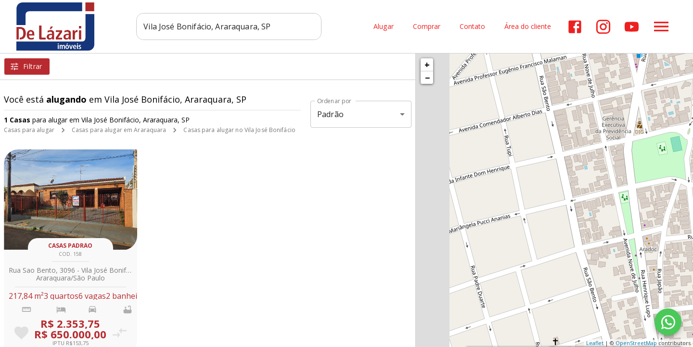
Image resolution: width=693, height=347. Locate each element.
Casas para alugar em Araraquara (119, 130)
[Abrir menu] (661, 26)
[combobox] (228, 26)
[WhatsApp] (667, 321)
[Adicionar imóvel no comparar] (119, 332)
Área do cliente (527, 27)
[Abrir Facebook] (574, 26)
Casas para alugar (29, 130)
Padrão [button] (330, 114)
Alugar (383, 27)
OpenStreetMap (636, 343)
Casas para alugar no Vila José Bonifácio (239, 130)
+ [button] (427, 64)
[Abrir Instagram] (603, 26)
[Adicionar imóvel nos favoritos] (21, 332)
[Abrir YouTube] (631, 26)
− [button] (427, 77)
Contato (472, 27)
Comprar (426, 27)
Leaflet (594, 343)
